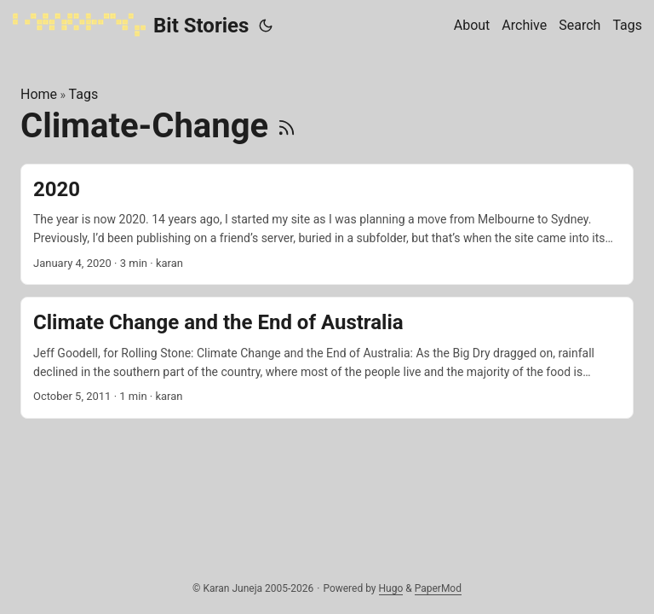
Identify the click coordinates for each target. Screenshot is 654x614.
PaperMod (438, 588)
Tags (84, 94)
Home (38, 94)
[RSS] (286, 126)
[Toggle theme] (265, 25)
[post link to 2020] (327, 225)
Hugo (391, 588)
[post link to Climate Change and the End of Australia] (327, 358)
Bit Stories (130, 25)
